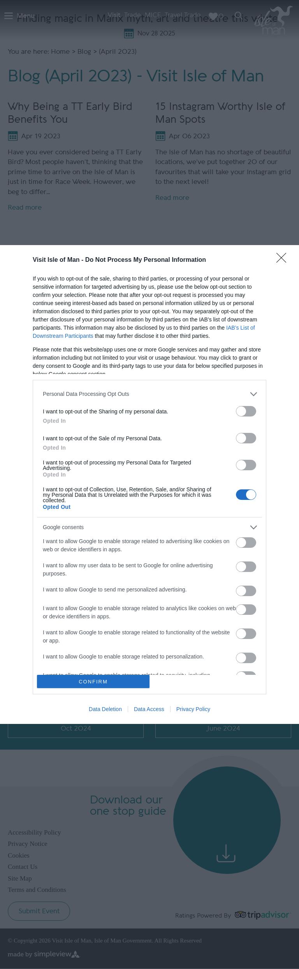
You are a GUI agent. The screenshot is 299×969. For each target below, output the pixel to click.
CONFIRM (93, 682)
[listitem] (149, 394)
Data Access (149, 709)
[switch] (246, 411)
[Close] (283, 260)
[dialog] (149, 484)
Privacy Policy (193, 709)
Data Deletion (105, 709)
